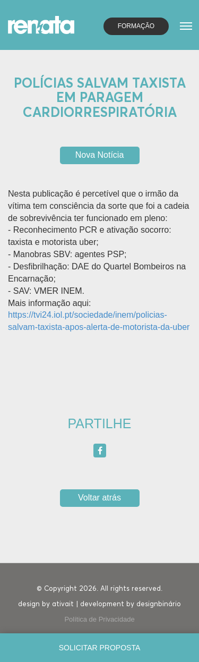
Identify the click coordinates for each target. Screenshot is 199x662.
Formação (136, 26)
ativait (63, 604)
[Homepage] (41, 24)
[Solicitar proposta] (99, 647)
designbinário (158, 604)
